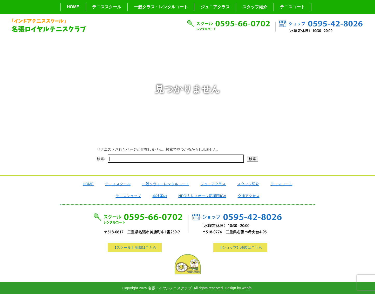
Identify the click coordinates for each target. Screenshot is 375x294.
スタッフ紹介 (254, 7)
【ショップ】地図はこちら (240, 247)
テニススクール (106, 7)
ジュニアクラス (215, 7)
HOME (73, 7)
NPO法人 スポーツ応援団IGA (202, 196)
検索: (101, 159)
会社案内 (159, 196)
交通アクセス (249, 196)
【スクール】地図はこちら (134, 247)
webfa (246, 288)
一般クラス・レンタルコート (161, 7)
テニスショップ (128, 196)
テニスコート (292, 7)
